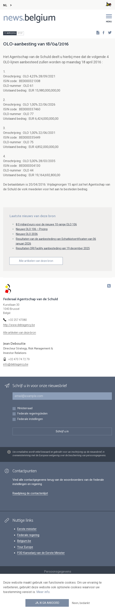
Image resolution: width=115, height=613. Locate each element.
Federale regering (28, 535)
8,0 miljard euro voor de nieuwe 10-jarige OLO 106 (46, 224)
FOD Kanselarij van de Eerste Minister (41, 553)
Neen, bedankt (81, 603)
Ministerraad (24, 408)
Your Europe (25, 547)
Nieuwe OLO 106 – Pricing (32, 229)
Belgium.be (24, 541)
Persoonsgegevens (57, 571)
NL (5, 5)
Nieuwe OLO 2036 (27, 234)
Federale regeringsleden (32, 414)
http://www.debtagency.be (19, 324)
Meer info (43, 592)
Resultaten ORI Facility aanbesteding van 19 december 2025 (53, 248)
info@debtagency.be (15, 364)
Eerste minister (27, 529)
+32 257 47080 (17, 319)
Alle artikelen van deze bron (36, 260)
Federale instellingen (30, 419)
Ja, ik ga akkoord (47, 602)
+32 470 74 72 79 (19, 359)
